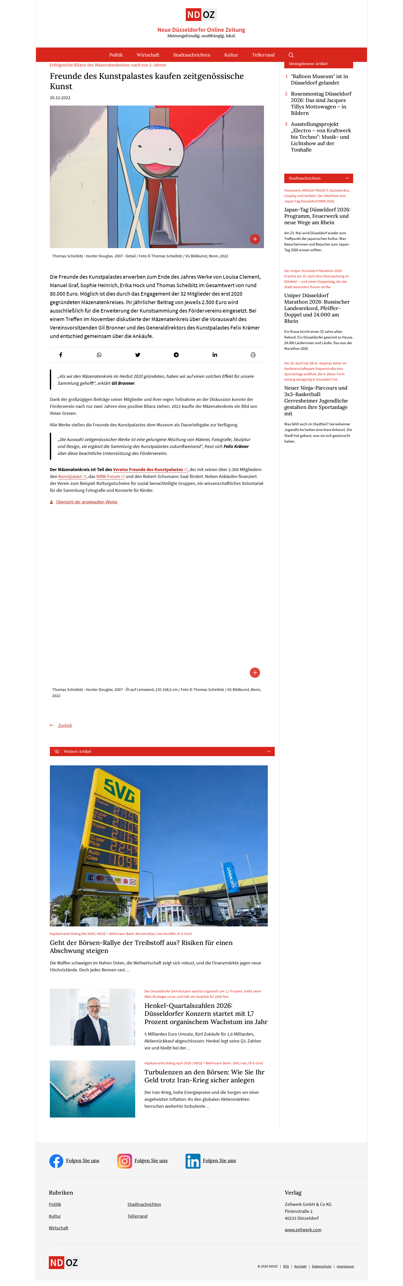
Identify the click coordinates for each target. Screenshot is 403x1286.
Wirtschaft (148, 55)
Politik (116, 55)
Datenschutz (321, 1271)
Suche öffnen (291, 55)
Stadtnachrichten (191, 55)
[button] (61, 360)
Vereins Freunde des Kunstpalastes (148, 475)
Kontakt (300, 1271)
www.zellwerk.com (303, 1235)
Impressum (345, 1271)
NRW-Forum (108, 482)
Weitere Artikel (77, 756)
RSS (286, 1271)
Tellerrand (263, 55)
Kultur (231, 55)
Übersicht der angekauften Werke (86, 507)
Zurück (64, 730)
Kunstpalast (70, 482)
